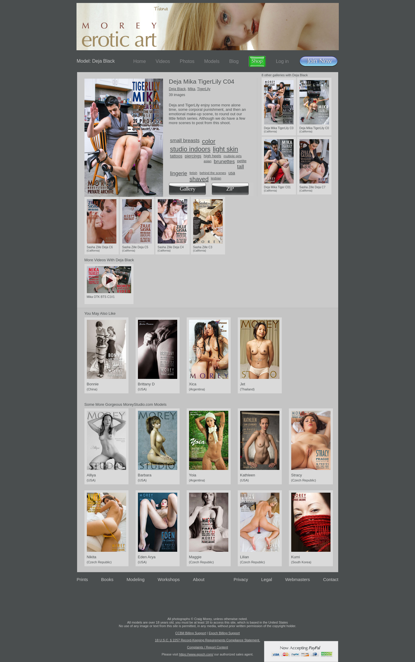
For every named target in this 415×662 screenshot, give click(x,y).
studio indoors (190, 149)
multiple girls (233, 156)
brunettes (224, 161)
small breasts (185, 140)
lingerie (178, 173)
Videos (163, 61)
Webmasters (297, 579)
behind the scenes (213, 173)
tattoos (176, 156)
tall (240, 167)
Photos (187, 61)
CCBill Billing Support (190, 633)
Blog (234, 61)
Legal (266, 579)
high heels (212, 156)
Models (211, 61)
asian (207, 161)
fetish (193, 173)
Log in (282, 61)
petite (242, 161)
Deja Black (177, 89)
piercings (193, 156)
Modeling (135, 579)
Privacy (241, 579)
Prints (82, 579)
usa (231, 173)
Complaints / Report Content (207, 647)
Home (139, 61)
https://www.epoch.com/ (196, 654)
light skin (225, 149)
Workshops (169, 579)
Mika (191, 89)
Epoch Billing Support (224, 633)
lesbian (216, 178)
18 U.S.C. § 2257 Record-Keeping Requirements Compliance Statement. (207, 640)
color (209, 141)
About (198, 579)
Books (107, 579)
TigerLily (203, 89)
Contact (330, 579)
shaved (199, 179)
